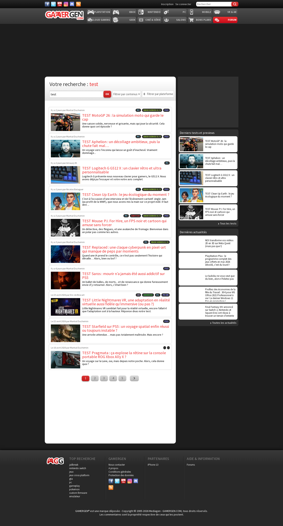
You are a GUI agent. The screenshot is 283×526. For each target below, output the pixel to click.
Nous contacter (117, 464)
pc (70, 482)
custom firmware (78, 493)
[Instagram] (66, 4)
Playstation (102, 12)
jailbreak (73, 464)
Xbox (132, 12)
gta (71, 478)
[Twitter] (53, 4)
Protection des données (121, 475)
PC (184, 12)
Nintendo (154, 12)
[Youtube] (59, 4)
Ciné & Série (153, 20)
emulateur (74, 496)
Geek (132, 20)
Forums (191, 464)
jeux (71, 471)
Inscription (167, 4)
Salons (181, 20)
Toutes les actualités (224, 322)
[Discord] (72, 4)
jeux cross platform (79, 475)
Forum (232, 20)
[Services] (78, 4)
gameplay (74, 485)
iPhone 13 (153, 464)
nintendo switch (77, 468)
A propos (113, 468)
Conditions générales (120, 471)
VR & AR (231, 12)
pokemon (74, 489)
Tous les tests (228, 223)
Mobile (206, 12)
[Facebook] (47, 4)
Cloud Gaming (101, 20)
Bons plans (203, 20)
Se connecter (183, 4)
